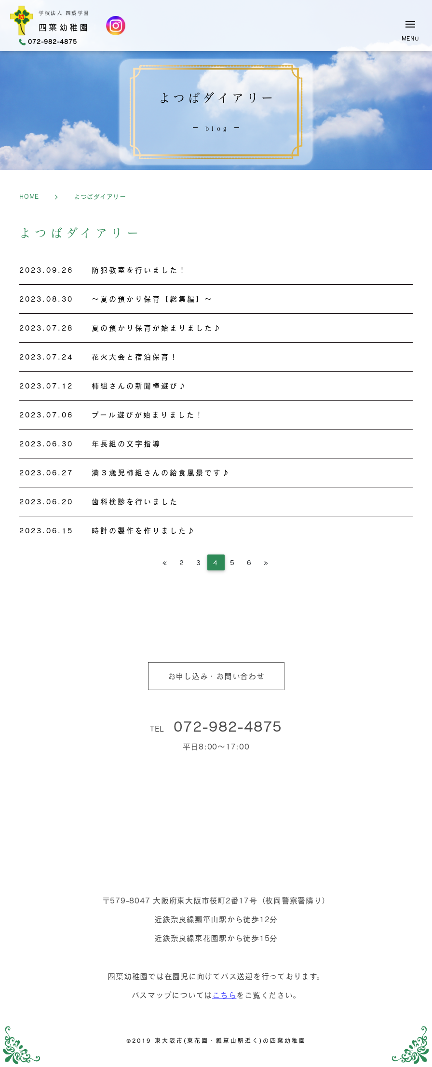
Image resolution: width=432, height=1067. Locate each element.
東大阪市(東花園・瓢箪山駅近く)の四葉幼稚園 (230, 1040)
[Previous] (165, 562)
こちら (224, 994)
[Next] (266, 562)
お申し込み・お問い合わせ (216, 675)
